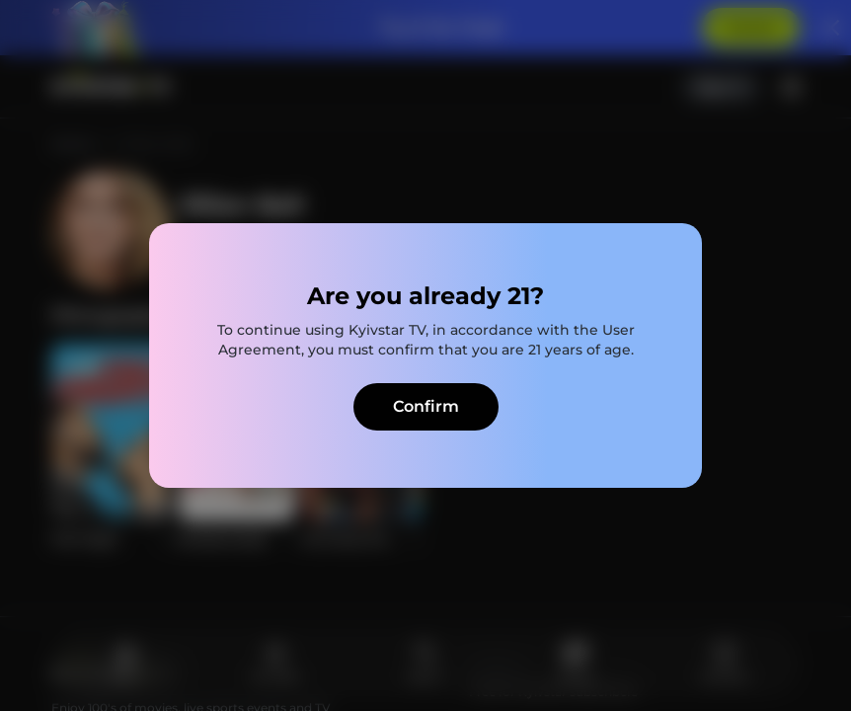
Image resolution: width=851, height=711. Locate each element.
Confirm (426, 406)
